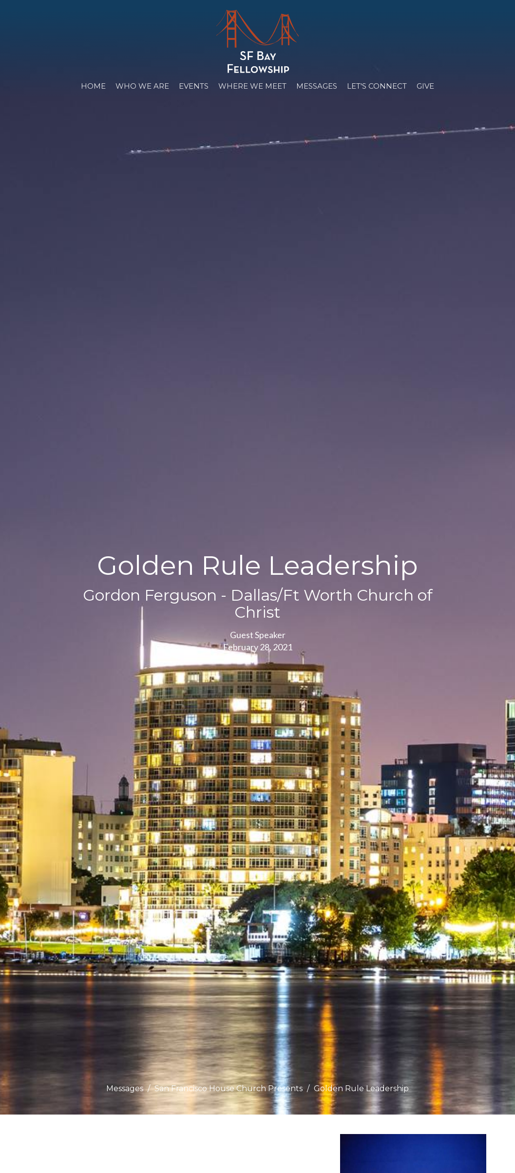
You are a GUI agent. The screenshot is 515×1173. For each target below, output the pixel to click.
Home (93, 86)
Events (194, 86)
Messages (316, 86)
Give (425, 86)
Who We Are (142, 86)
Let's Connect (377, 86)
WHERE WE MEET (252, 86)
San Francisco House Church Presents (228, 1088)
